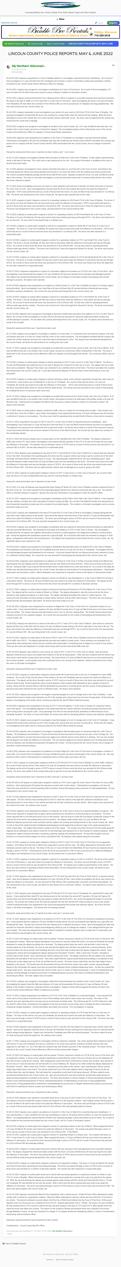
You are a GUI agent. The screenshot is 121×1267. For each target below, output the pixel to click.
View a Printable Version (15, 1244)
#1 (113, 65)
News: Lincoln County (56, 44)
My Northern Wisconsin (14, 44)
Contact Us (50, 1259)
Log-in (99, 23)
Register (113, 23)
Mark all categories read (64, 1259)
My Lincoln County (35, 44)
